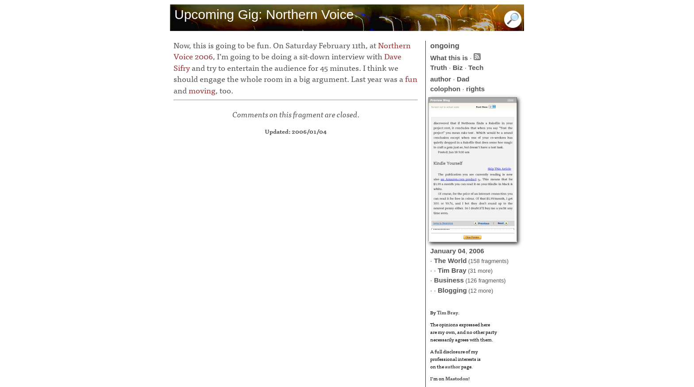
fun (411, 78)
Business (449, 280)
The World (450, 260)
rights (475, 89)
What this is (449, 58)
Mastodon (456, 378)
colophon (445, 89)
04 (462, 251)
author (440, 79)
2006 (476, 251)
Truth (438, 67)
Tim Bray (452, 270)
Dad (463, 79)
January (443, 251)
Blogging (452, 290)
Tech (475, 67)
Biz (458, 67)
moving (202, 90)
